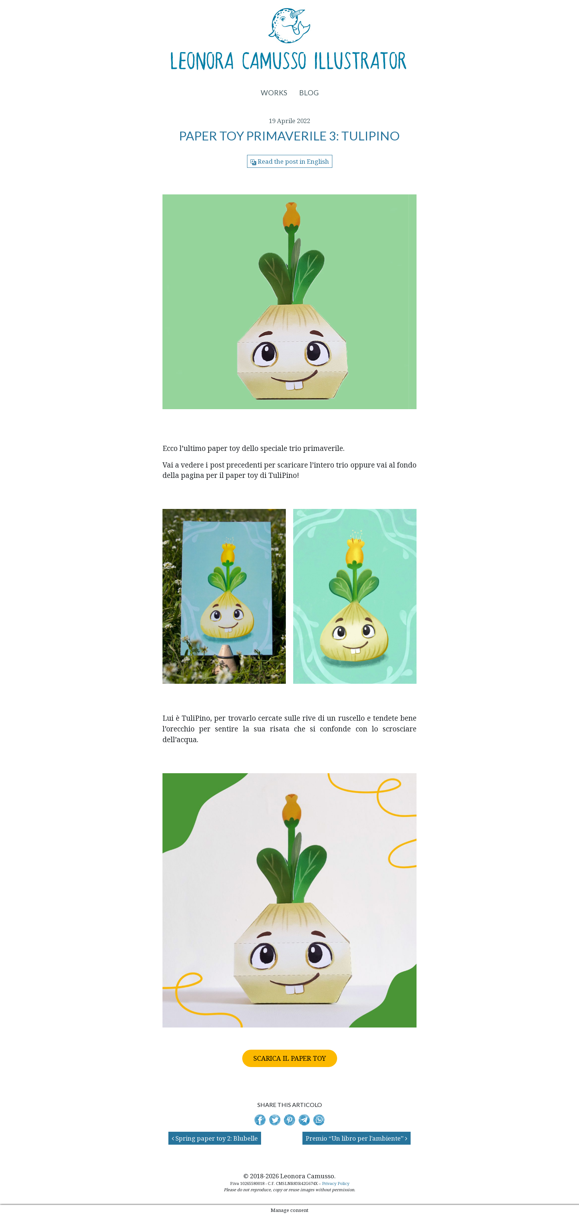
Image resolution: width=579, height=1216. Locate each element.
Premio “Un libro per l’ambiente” (356, 1138)
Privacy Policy (335, 1183)
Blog (309, 92)
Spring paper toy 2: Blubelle (215, 1138)
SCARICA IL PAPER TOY (289, 1058)
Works (274, 92)
